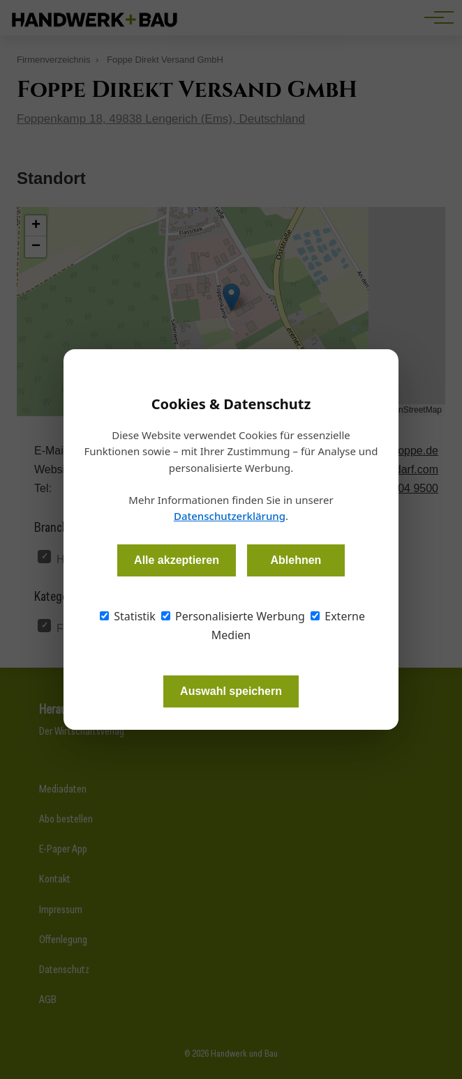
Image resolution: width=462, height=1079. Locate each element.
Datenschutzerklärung (229, 516)
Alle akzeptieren (176, 560)
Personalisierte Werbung (233, 616)
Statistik (128, 616)
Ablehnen (295, 560)
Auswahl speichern (231, 691)
